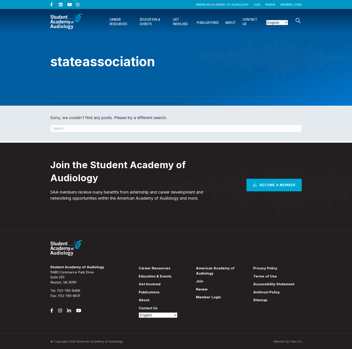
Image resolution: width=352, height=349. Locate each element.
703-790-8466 (68, 290)
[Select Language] (277, 22)
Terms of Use (265, 276)
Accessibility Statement (273, 284)
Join (257, 4)
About (230, 22)
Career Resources (118, 21)
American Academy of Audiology (222, 4)
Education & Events (150, 21)
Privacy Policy (265, 268)
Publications (207, 22)
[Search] (298, 20)
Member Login (291, 4)
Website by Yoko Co (287, 341)
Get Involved (180, 21)
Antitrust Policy (266, 292)
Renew (270, 4)
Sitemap (260, 300)
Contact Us (249, 21)
